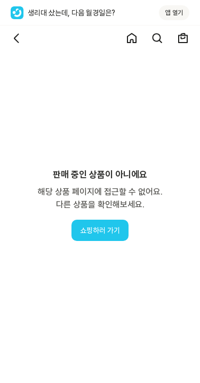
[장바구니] (183, 38)
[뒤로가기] (17, 38)
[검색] (157, 38)
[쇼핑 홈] (132, 38)
